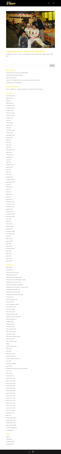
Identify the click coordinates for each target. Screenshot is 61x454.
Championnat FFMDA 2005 (13, 292)
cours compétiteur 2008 (12, 304)
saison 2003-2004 (10, 378)
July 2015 (8, 184)
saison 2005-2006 (10, 383)
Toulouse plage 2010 (11, 427)
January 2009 (9, 229)
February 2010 (10, 211)
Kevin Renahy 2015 (11, 356)
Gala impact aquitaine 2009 (13, 336)
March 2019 (9, 152)
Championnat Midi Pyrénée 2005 (14, 294)
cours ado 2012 (10, 302)
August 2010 (9, 209)
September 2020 (10, 135)
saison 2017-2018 (10, 408)
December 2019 (10, 150)
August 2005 (9, 241)
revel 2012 (8, 371)
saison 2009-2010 (10, 393)
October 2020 (9, 132)
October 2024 (9, 110)
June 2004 (8, 251)
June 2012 (8, 197)
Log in (7, 436)
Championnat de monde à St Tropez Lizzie (17, 287)
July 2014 (8, 189)
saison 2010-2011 (10, 395)
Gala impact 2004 (10, 334)
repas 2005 (9, 366)
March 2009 (9, 224)
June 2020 (8, 142)
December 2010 (10, 204)
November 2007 (10, 234)
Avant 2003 (9, 267)
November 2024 (10, 108)
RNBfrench (10, 54)
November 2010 (10, 206)
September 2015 (10, 182)
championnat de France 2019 (13, 282)
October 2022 (9, 118)
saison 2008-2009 (10, 390)
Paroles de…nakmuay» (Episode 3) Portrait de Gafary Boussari (27, 89)
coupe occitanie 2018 (11, 299)
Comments (10, 441)
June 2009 (8, 219)
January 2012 (9, 199)
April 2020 (8, 147)
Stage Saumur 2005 (11, 425)
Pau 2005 (8, 361)
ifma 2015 (8, 351)
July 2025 (8, 100)
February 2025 (10, 103)
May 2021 (8, 127)
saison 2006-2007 (10, 385)
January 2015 (9, 187)
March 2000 (9, 261)
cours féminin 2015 (11, 307)
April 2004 (8, 256)
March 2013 (9, 194)
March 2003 (9, 258)
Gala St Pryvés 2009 (11, 341)
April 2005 (8, 243)
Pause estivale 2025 (11, 77)
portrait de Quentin (11, 363)
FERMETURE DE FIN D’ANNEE (14, 82)
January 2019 (9, 157)
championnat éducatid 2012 (13, 289)
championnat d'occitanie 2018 (14, 277)
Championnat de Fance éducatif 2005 (32, 54)
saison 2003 (9, 373)
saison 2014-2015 (10, 403)
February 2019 (10, 155)
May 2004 (8, 253)
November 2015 (10, 179)
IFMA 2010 (9, 348)
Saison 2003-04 (10, 376)
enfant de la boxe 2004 (12, 314)
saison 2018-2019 (10, 410)
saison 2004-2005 (10, 381)
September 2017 (10, 164)
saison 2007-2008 (10, 388)
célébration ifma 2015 (11, 275)
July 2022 (8, 120)
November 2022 (10, 115)
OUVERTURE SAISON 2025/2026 (14, 75)
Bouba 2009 (9, 270)
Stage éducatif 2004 (11, 418)
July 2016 (8, 169)
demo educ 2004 (10, 311)
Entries (9, 439)
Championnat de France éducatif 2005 (25, 51)
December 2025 (10, 95)
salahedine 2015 (10, 413)
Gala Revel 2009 (10, 339)
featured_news (10, 321)
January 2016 (9, 177)
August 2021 (9, 125)
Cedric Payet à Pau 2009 (12, 272)
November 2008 (10, 231)
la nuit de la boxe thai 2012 (13, 358)
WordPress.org (10, 444)
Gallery (44, 54)
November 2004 (10, 248)
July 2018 (8, 160)
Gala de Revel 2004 (11, 331)
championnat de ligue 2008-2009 (14, 284)
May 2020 (8, 145)
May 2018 (8, 162)
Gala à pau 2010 (10, 324)
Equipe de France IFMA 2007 (13, 316)
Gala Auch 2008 (10, 326)
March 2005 (9, 246)
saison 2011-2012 (10, 398)
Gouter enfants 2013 (11, 346)
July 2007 (8, 236)
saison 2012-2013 (10, 400)
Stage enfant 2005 (11, 420)
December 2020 (10, 130)
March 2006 (9, 238)
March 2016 (9, 174)
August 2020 (9, 137)
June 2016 (8, 172)
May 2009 (8, 221)
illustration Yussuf (10, 353)
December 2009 (10, 214)
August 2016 (9, 167)
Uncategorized (10, 430)
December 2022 (10, 113)
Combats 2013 (10, 297)
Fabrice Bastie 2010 (11, 319)
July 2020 (8, 140)
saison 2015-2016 (10, 405)
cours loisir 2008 (10, 309)
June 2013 (8, 192)
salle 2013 (8, 415)
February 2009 (10, 226)
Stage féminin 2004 (11, 422)
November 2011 (10, 201)
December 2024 (10, 105)
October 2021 (9, 123)
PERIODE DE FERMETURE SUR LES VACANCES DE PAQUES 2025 (23, 80)
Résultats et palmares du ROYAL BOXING (16, 368)
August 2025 (9, 98)
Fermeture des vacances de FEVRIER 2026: (17, 72)
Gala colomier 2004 (11, 329)
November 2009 (10, 216)
